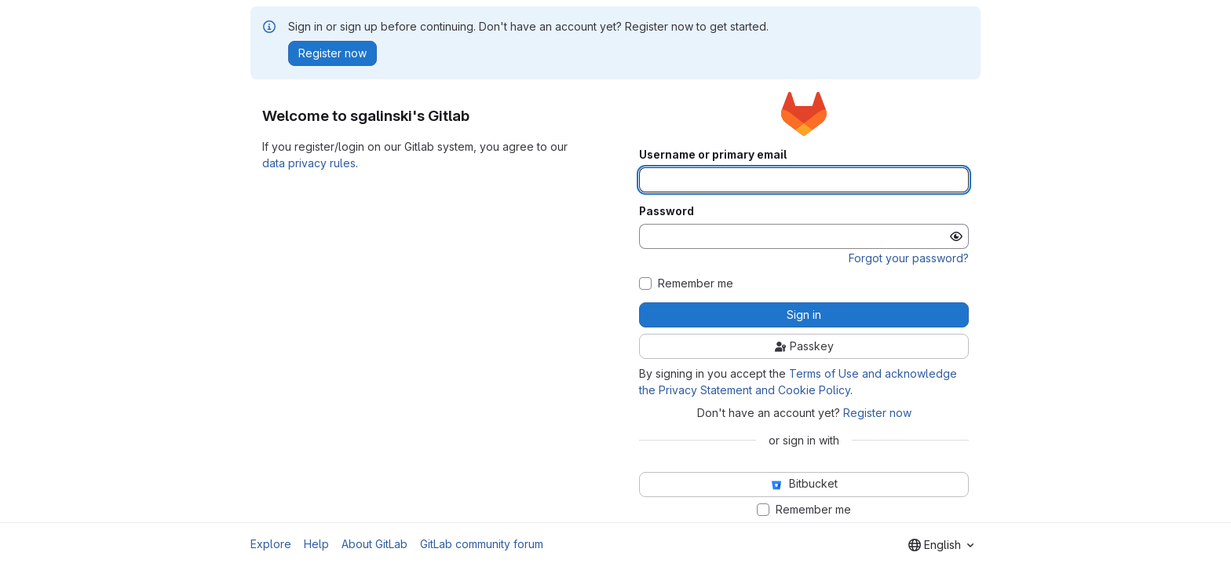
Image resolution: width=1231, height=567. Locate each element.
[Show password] (956, 236)
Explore (270, 544)
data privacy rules (309, 163)
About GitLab (374, 544)
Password (666, 211)
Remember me (695, 283)
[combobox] (941, 545)
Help (316, 544)
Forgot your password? (909, 258)
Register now (877, 412)
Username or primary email (713, 154)
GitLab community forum (481, 544)
